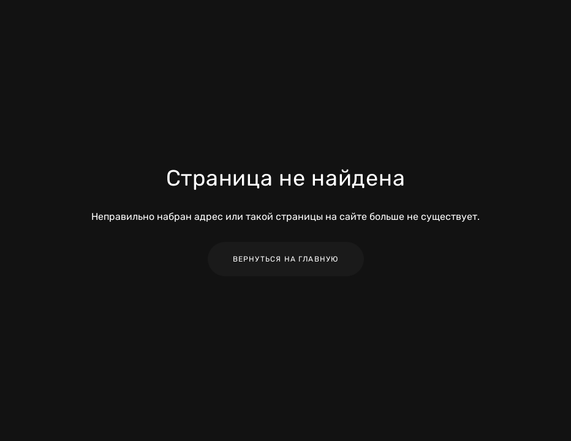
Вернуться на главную (286, 259)
